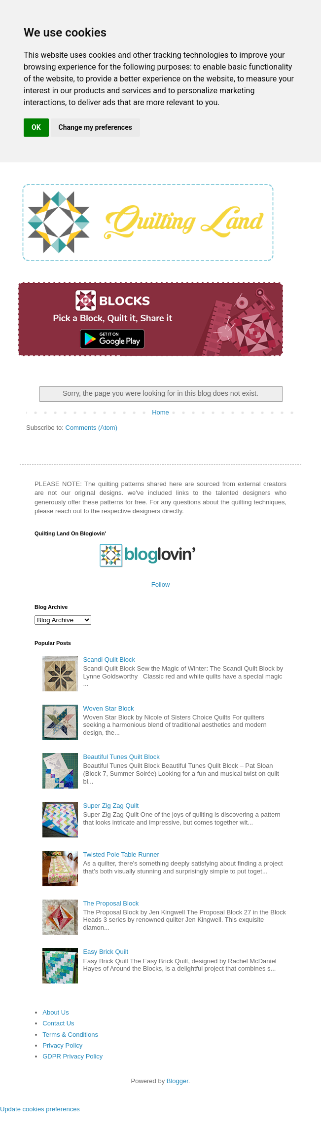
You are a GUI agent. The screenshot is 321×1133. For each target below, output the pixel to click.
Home (160, 412)
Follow (160, 584)
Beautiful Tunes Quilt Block (121, 756)
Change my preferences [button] (95, 127)
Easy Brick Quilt (105, 951)
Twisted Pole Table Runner (121, 854)
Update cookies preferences (40, 1109)
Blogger (177, 1081)
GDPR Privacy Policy (72, 1056)
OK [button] (36, 127)
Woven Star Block (108, 708)
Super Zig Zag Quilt (111, 805)
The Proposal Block (111, 903)
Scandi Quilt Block (109, 659)
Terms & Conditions (70, 1034)
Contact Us (58, 1023)
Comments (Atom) (91, 427)
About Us (55, 1012)
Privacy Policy (62, 1045)
